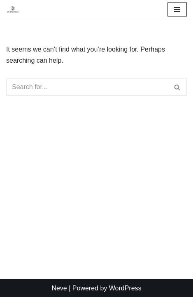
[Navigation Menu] (177, 9)
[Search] (87, 87)
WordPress (125, 288)
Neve (59, 288)
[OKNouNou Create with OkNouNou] (12, 9)
